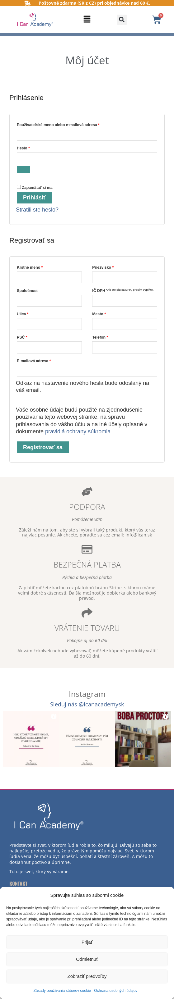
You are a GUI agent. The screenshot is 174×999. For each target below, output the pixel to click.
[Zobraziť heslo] (23, 169)
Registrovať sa (43, 447)
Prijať (87, 942)
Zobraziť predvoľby (87, 976)
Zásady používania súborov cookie (62, 990)
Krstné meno (30, 267)
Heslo (31, 147)
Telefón (100, 337)
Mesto (99, 314)
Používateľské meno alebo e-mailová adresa (65, 124)
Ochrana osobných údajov (115, 990)
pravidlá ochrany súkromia (78, 431)
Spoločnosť (27, 291)
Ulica (23, 314)
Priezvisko (103, 267)
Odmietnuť (87, 959)
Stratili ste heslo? (37, 210)
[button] (87, 19)
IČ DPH (122, 290)
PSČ (22, 337)
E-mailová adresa (41, 360)
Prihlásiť (34, 197)
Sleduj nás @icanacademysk (87, 704)
